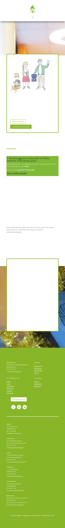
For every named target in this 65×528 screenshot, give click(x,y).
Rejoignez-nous (19, 399)
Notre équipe (38, 371)
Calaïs (8, 384)
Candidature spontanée (21, 126)
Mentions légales (16, 515)
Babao (8, 382)
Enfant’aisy (9, 388)
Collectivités (38, 384)
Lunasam (9, 391)
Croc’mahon (10, 386)
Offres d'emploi (18, 121)
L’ (34, 366)
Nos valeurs (38, 368)
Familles (36, 382)
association (38, 366)
